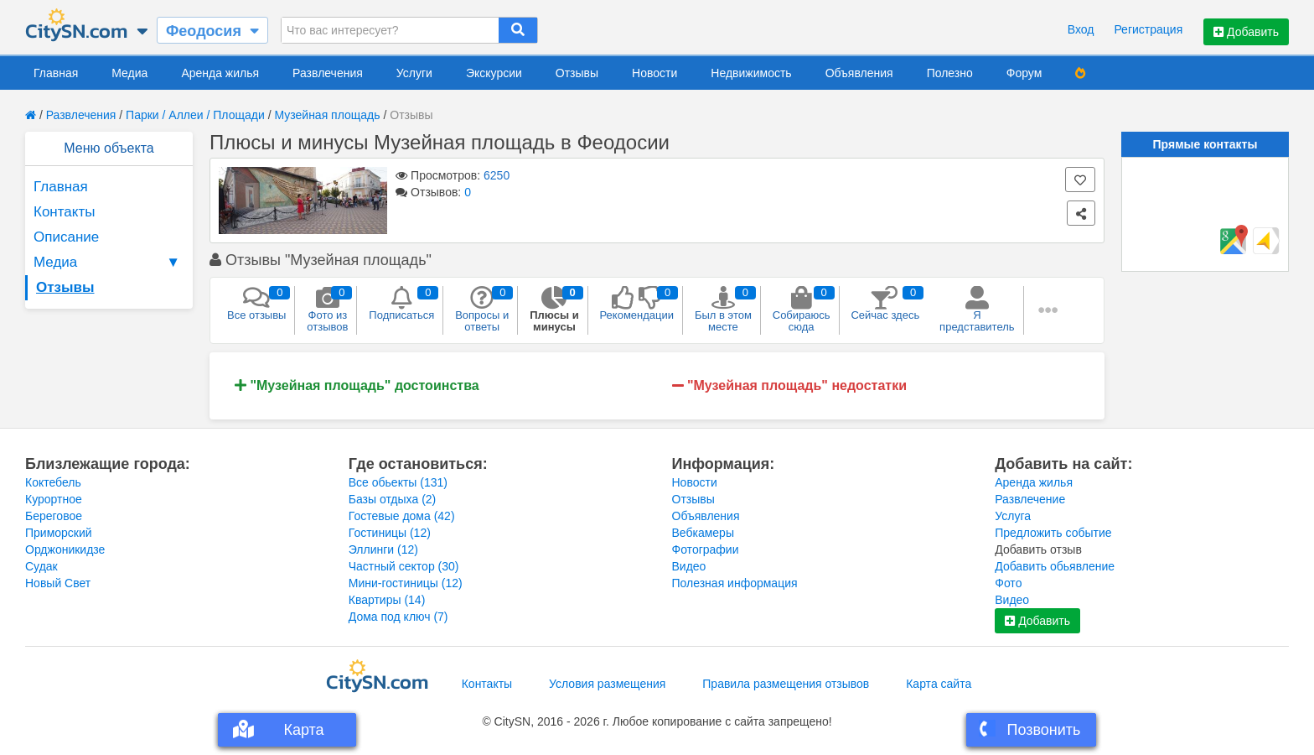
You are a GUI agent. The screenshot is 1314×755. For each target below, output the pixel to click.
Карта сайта (938, 683)
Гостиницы (390, 532)
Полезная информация (735, 583)
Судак (41, 566)
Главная (56, 73)
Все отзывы (256, 303)
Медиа (129, 73)
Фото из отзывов (327, 309)
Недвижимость (751, 73)
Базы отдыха (393, 499)
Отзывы (577, 73)
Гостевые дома (402, 516)
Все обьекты (398, 482)
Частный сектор (404, 566)
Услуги (414, 73)
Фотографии (705, 549)
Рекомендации (637, 303)
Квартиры (387, 600)
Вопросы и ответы (482, 309)
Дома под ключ (398, 616)
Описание (66, 237)
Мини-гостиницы (406, 583)
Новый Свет (58, 583)
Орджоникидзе (65, 549)
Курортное (53, 499)
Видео (689, 566)
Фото (1008, 583)
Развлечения (327, 73)
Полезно (950, 73)
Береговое (53, 516)
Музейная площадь (327, 115)
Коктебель (53, 482)
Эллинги (383, 549)
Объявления (859, 73)
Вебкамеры (703, 532)
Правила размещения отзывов (785, 683)
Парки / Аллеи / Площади (195, 115)
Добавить (1246, 32)
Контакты (64, 212)
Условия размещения (607, 683)
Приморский (58, 532)
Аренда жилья (220, 73)
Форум (1024, 73)
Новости (654, 73)
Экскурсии (494, 73)
